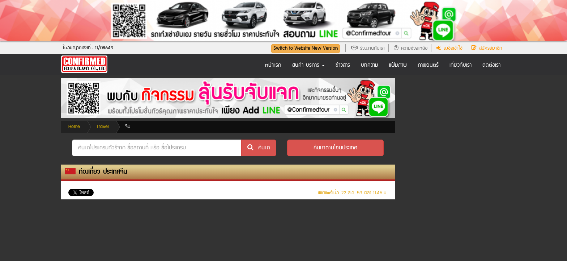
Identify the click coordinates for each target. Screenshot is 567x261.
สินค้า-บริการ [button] (308, 65)
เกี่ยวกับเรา (460, 65)
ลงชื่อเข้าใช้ (449, 48)
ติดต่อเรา (491, 65)
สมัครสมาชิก (486, 48)
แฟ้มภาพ (398, 65)
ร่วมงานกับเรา (368, 48)
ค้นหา (258, 148)
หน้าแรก (273, 65)
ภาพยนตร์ (428, 65)
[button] (335, 148)
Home (74, 126)
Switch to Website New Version (305, 48)
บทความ (369, 65)
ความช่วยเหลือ (410, 48)
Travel (102, 126)
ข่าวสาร (343, 65)
